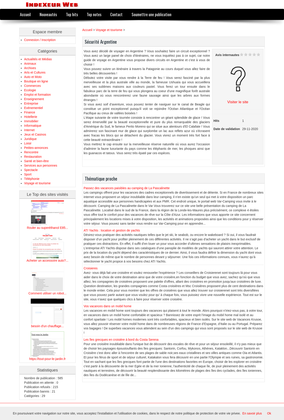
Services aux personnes (40, 165)
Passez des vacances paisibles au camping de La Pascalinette (127, 188)
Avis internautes (227, 55)
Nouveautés (48, 14)
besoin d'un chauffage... (47, 326)
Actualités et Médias (38, 59)
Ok (269, 413)
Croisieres (91, 268)
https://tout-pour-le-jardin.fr (47, 359)
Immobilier (31, 121)
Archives (30, 68)
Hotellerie (30, 117)
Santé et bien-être (36, 161)
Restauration (33, 156)
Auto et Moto (33, 77)
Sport (27, 174)
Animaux (30, 63)
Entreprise (31, 103)
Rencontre (31, 152)
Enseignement (34, 99)
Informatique (32, 125)
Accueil (25, 14)
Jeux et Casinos (35, 134)
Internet (29, 130)
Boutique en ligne (36, 81)
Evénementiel (33, 108)
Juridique (30, 139)
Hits (216, 120)
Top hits (72, 14)
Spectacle (31, 170)
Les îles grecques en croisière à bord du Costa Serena (121, 339)
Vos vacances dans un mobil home (107, 306)
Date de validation (226, 129)
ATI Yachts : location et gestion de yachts (112, 230)
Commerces (32, 86)
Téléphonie (31, 179)
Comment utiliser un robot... (48, 293)
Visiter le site (237, 102)
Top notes (94, 14)
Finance (29, 112)
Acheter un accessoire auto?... (47, 260)
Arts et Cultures (34, 72)
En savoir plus (252, 413)
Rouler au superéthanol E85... (47, 227)
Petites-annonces (36, 148)
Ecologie (30, 90)
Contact (116, 14)
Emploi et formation (37, 94)
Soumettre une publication (151, 14)
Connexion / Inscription (40, 40)
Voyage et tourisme (37, 183)
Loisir (27, 143)
